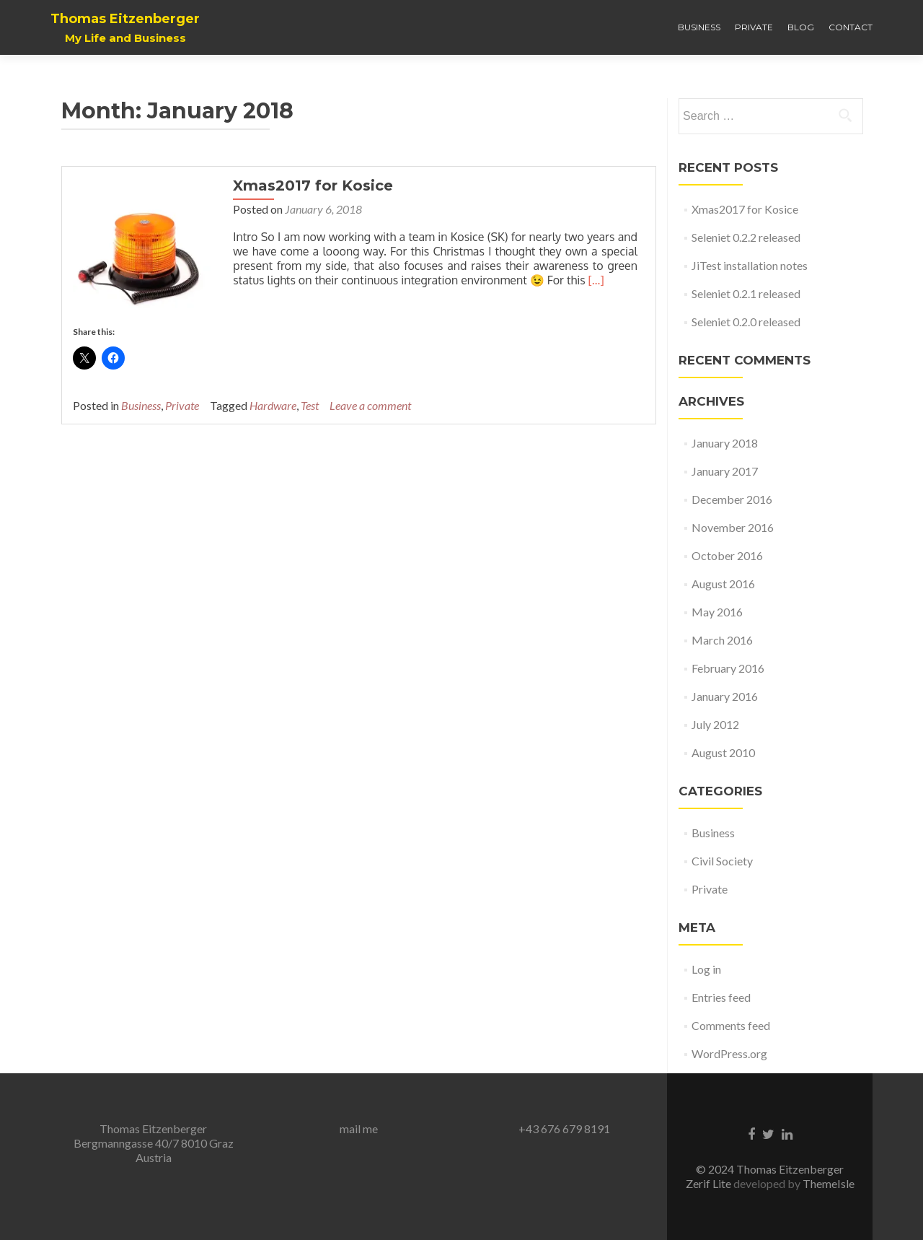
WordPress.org (729, 1053)
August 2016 (723, 583)
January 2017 (725, 471)
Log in (706, 969)
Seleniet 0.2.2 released (746, 237)
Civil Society (722, 861)
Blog (800, 27)
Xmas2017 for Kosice (311, 185)
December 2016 (732, 499)
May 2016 (717, 612)
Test (310, 403)
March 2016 (722, 640)
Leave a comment (370, 403)
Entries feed (721, 997)
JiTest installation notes (750, 265)
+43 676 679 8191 (564, 1128)
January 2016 (725, 696)
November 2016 (733, 527)
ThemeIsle (828, 1183)
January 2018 (725, 443)
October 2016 (727, 555)
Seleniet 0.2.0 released (746, 321)
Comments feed (731, 1025)
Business (699, 27)
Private (754, 27)
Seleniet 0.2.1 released (746, 293)
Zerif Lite (709, 1183)
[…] (594, 280)
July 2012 (715, 724)
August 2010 (723, 752)
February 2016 (728, 668)
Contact (851, 27)
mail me (359, 1128)
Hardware (272, 403)
